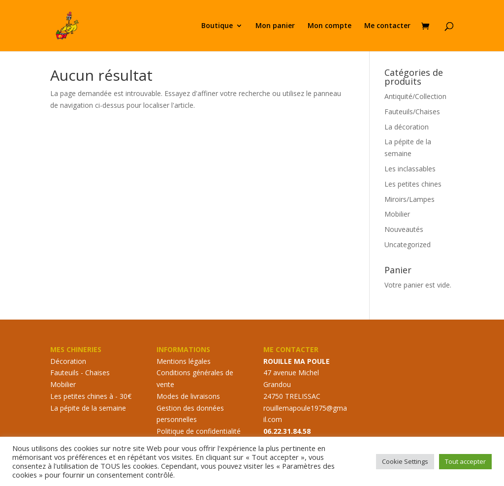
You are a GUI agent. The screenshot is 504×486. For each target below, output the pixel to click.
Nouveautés (403, 229)
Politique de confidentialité (199, 431)
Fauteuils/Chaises (412, 111)
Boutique (217, 26)
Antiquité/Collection (415, 96)
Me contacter (387, 26)
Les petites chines (412, 184)
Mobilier (397, 214)
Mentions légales (184, 361)
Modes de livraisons (188, 396)
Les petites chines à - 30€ (90, 396)
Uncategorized (407, 244)
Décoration (68, 361)
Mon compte (329, 26)
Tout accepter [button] (465, 461)
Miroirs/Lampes (409, 199)
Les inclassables (410, 168)
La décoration (406, 126)
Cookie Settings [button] (405, 461)
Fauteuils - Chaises (80, 372)
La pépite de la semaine (88, 408)
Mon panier (275, 26)
